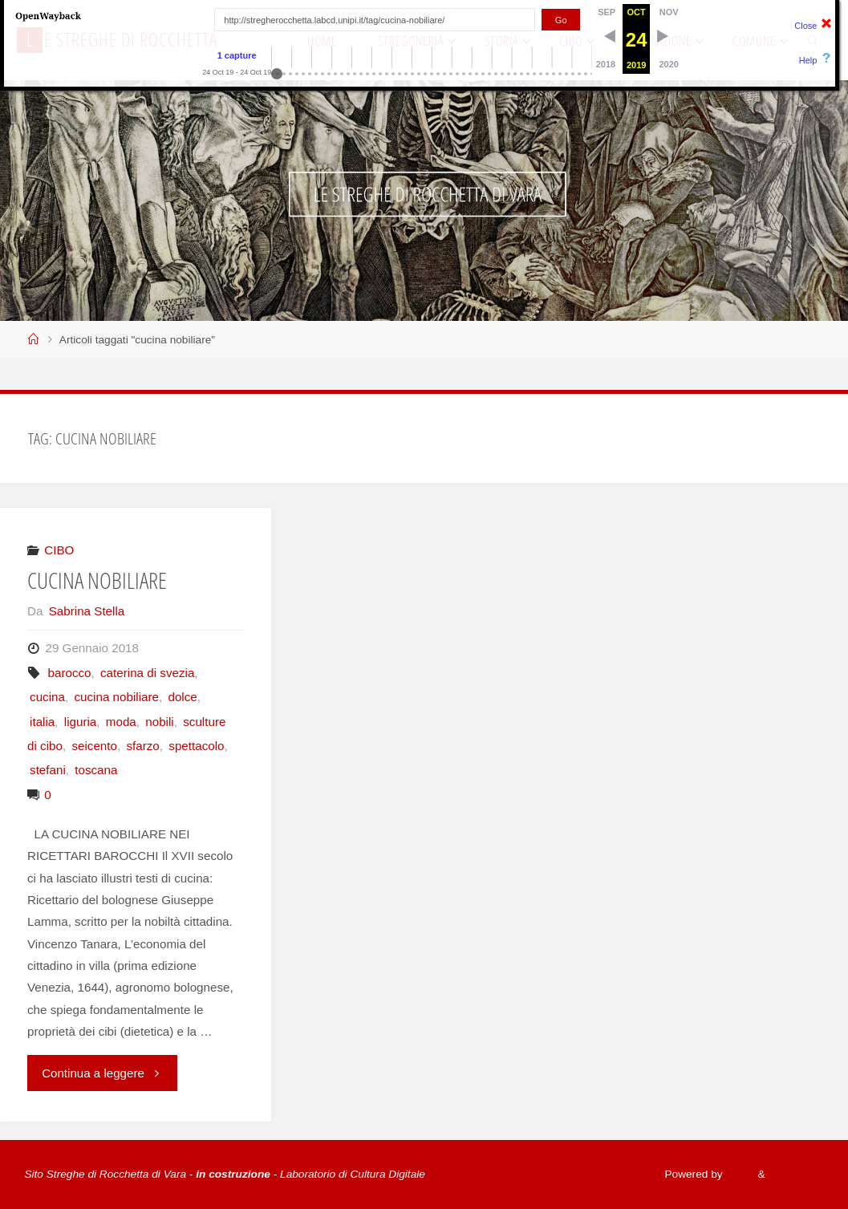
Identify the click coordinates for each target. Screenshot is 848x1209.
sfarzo (142, 746)
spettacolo (196, 746)
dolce (182, 697)
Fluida (736, 1174)
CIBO (59, 550)
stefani (48, 770)
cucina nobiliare (116, 697)
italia (42, 721)
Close (805, 25)
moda (121, 721)
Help (808, 60)
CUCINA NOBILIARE (97, 580)
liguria (80, 721)
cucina (47, 697)
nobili (159, 721)
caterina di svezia (147, 673)
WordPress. (794, 1174)
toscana (96, 770)
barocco (69, 673)
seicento (94, 746)
